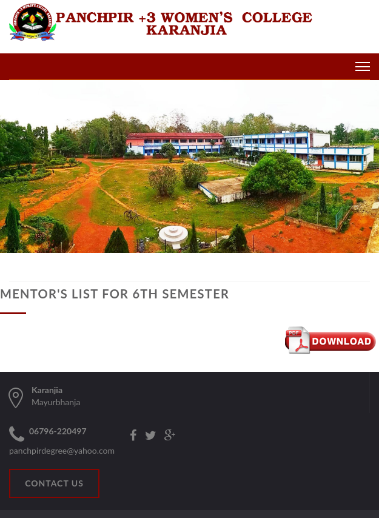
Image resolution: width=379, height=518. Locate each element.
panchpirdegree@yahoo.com (62, 450)
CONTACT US (54, 483)
